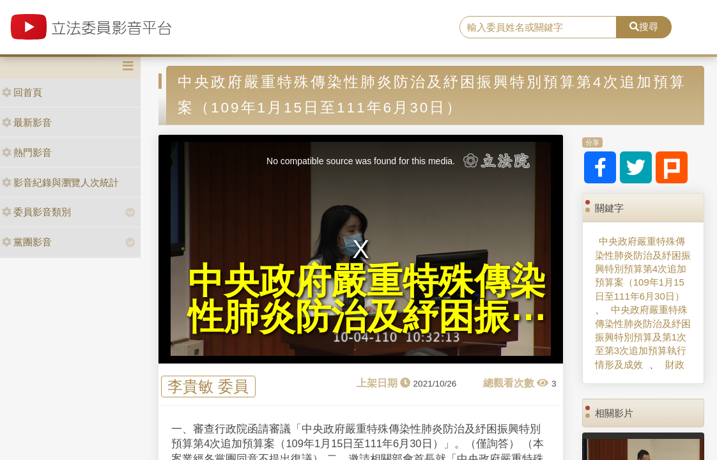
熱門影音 (27, 152)
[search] (538, 27)
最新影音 (27, 122)
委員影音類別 (36, 211)
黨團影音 (27, 241)
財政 (674, 364)
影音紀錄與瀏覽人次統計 (60, 182)
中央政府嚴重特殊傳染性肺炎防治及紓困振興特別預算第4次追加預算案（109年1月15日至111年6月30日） (643, 269)
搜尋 (643, 26)
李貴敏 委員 (208, 386)
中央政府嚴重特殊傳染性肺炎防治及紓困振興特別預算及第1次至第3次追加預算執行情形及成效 (643, 337)
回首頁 (22, 92)
